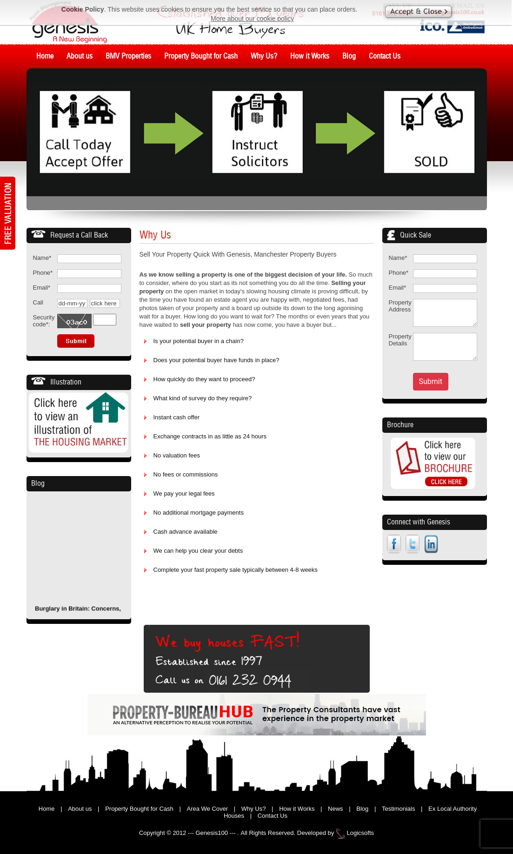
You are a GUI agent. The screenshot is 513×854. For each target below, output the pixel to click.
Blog (38, 483)
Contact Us (272, 815)
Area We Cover (207, 808)
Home (47, 808)
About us (80, 808)
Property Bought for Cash (139, 808)
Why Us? (253, 808)
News (335, 808)
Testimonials (398, 808)
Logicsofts (360, 832)
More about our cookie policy (252, 18)
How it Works (296, 808)
